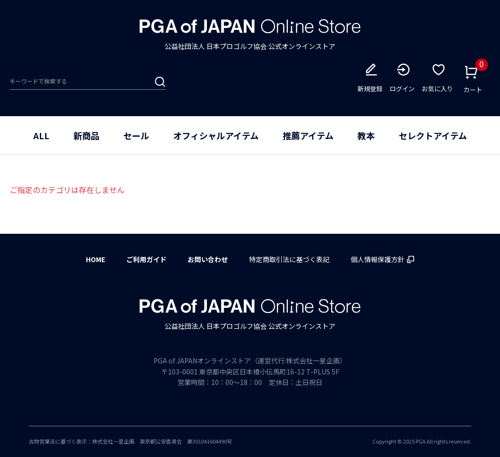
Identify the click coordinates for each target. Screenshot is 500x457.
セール (136, 135)
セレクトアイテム (433, 135)
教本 (366, 135)
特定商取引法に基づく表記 (289, 259)
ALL (41, 135)
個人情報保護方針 (382, 259)
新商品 (86, 135)
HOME (95, 259)
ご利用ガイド (146, 259)
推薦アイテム (308, 135)
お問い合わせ (208, 259)
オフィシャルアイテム (216, 135)
